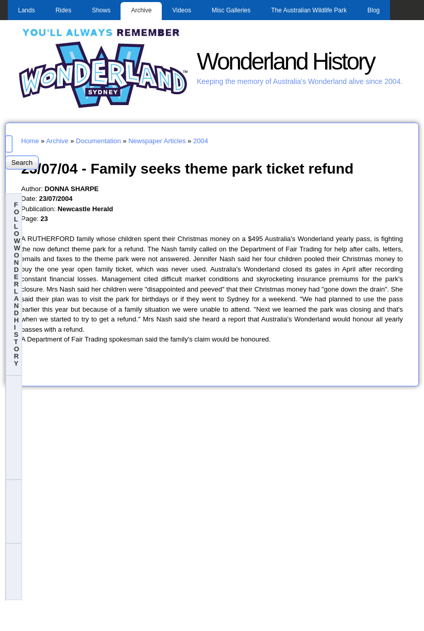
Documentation (98, 141)
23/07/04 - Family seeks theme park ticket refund (187, 168)
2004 (200, 141)
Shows (101, 10)
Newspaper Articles (156, 141)
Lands (26, 10)
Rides (64, 10)
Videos (181, 10)
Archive (141, 10)
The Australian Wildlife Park (309, 10)
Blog (373, 10)
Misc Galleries (231, 10)
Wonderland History (286, 61)
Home (30, 141)
